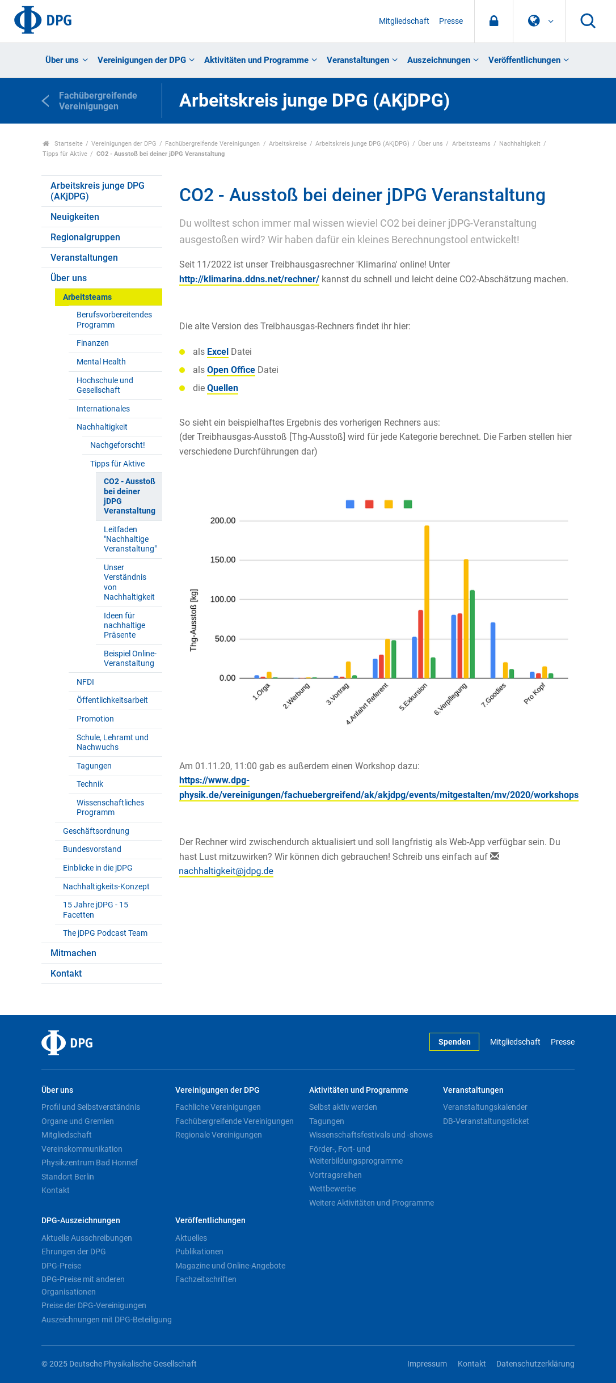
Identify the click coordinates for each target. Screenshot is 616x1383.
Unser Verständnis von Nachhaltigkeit (129, 582)
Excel (218, 351)
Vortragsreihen (335, 1175)
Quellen (222, 388)
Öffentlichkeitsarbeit (112, 700)
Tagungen (94, 766)
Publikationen (199, 1251)
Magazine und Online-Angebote (230, 1265)
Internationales (103, 409)
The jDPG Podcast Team (105, 933)
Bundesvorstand (92, 849)
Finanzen (93, 343)
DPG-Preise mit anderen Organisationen (83, 1285)
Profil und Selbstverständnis (90, 1107)
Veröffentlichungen (524, 60)
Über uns (62, 60)
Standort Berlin (67, 1176)
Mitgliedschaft (404, 21)
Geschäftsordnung (96, 831)
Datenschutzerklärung (535, 1364)
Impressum (427, 1364)
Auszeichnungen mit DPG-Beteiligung (106, 1319)
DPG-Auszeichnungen (80, 1220)
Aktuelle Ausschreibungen (86, 1237)
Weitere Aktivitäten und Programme (371, 1202)
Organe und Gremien (77, 1121)
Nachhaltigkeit (520, 143)
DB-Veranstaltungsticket (486, 1121)
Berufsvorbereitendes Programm (114, 319)
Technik (90, 784)
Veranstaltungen (358, 60)
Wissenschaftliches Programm (110, 807)
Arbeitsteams (471, 143)
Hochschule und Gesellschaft (105, 385)
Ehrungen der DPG (73, 1251)
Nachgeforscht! (117, 445)
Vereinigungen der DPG (142, 60)
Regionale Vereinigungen (218, 1134)
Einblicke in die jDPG (98, 868)
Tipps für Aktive (65, 154)
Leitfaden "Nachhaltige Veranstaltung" (130, 539)
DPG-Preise (61, 1265)
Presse (451, 21)
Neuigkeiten (74, 216)
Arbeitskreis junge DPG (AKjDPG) (362, 143)
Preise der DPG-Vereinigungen (93, 1305)
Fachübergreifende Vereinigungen (212, 143)
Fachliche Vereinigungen (218, 1107)
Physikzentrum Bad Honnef (89, 1162)
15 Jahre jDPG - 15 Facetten (95, 909)
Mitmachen (73, 953)
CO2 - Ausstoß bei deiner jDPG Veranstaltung (129, 496)
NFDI (85, 682)
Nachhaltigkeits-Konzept (106, 887)
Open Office (231, 369)
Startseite (63, 143)
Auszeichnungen (438, 60)
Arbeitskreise (288, 143)
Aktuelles (191, 1237)
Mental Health (101, 362)
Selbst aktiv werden (343, 1107)
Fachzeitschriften (206, 1279)
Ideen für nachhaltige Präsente (124, 625)
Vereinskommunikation (82, 1148)
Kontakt (66, 973)
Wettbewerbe (332, 1188)
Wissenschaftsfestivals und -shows (371, 1134)
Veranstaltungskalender (485, 1107)
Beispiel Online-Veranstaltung (130, 658)
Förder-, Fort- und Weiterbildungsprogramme (356, 1155)
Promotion (95, 719)
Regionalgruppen (85, 237)
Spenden (454, 1042)
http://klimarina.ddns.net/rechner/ (249, 279)
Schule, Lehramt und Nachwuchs (113, 742)
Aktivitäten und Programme (256, 60)
